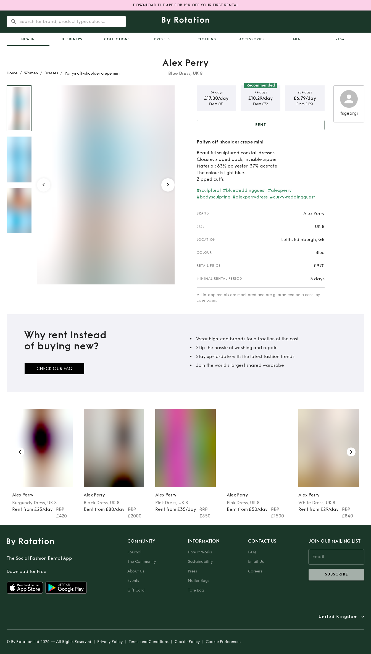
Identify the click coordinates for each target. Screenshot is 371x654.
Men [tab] (297, 39)
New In (28, 39)
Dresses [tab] (162, 39)
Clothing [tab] (207, 39)
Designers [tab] (72, 39)
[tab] (28, 39)
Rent (261, 125)
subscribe (337, 574)
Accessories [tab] (251, 39)
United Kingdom (338, 617)
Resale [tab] (342, 39)
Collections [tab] (117, 39)
